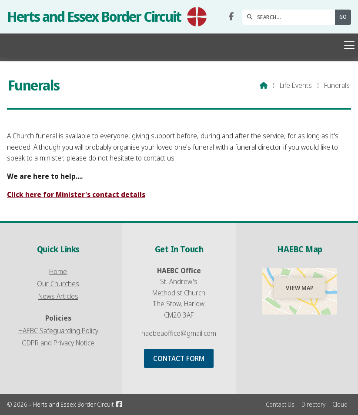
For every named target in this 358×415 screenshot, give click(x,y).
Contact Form (178, 358)
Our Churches (58, 283)
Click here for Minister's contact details (76, 194)
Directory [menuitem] (313, 404)
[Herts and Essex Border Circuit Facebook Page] (231, 16)
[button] (179, 45)
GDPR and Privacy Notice (58, 343)
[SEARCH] (291, 17)
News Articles (58, 296)
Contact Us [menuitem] (280, 404)
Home (58, 271)
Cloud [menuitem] (340, 404)
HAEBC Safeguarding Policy (58, 330)
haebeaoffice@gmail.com (178, 333)
